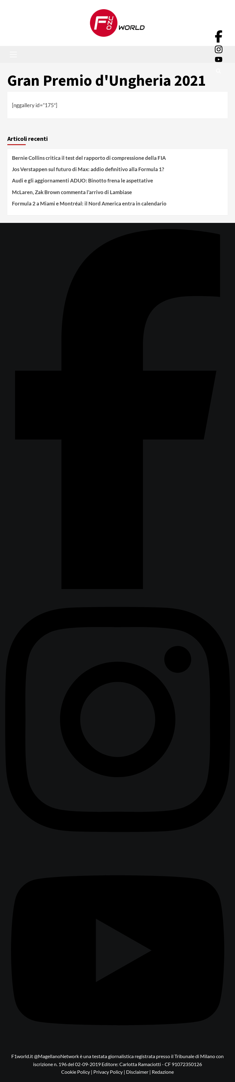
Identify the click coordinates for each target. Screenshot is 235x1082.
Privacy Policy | (109, 1072)
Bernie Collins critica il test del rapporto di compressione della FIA (89, 158)
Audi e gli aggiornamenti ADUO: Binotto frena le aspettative (82, 180)
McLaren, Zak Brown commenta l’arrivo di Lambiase (72, 192)
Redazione (163, 1072)
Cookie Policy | (77, 1072)
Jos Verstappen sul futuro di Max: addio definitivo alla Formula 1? (88, 169)
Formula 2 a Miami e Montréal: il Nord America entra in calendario (89, 203)
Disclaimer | (139, 1072)
